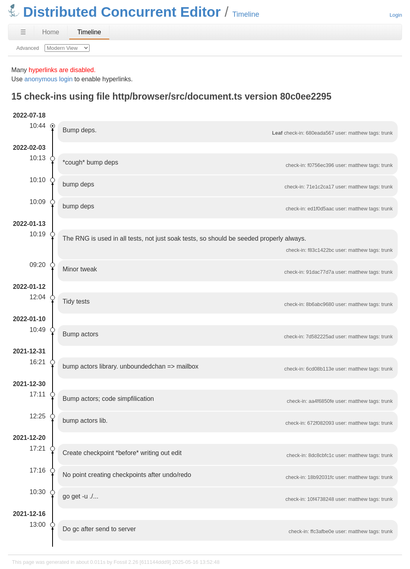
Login (396, 15)
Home (50, 32)
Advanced (27, 48)
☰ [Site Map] (23, 32)
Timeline (89, 32)
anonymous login (48, 79)
